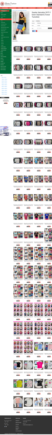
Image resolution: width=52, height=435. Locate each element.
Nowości (17, 426)
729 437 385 (25, 421)
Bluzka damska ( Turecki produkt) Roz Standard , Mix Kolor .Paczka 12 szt (28, 168)
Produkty (13, 10)
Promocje (17, 424)
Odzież (16, 10)
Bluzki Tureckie (25, 10)
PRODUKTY (17, 420)
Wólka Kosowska (18, 422)
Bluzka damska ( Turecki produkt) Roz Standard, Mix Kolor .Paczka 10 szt (38, 409)
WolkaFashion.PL (13, 433)
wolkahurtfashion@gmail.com (28, 424)
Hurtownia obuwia (19, 430)
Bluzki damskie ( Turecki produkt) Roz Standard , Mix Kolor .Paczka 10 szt (18, 56)
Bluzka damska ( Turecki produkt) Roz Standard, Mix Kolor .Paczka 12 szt (18, 391)
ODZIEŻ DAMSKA (20, 10)
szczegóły (5, 101)
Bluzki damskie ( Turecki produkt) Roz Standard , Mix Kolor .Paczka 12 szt (28, 56)
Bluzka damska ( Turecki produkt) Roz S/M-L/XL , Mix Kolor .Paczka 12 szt (38, 354)
